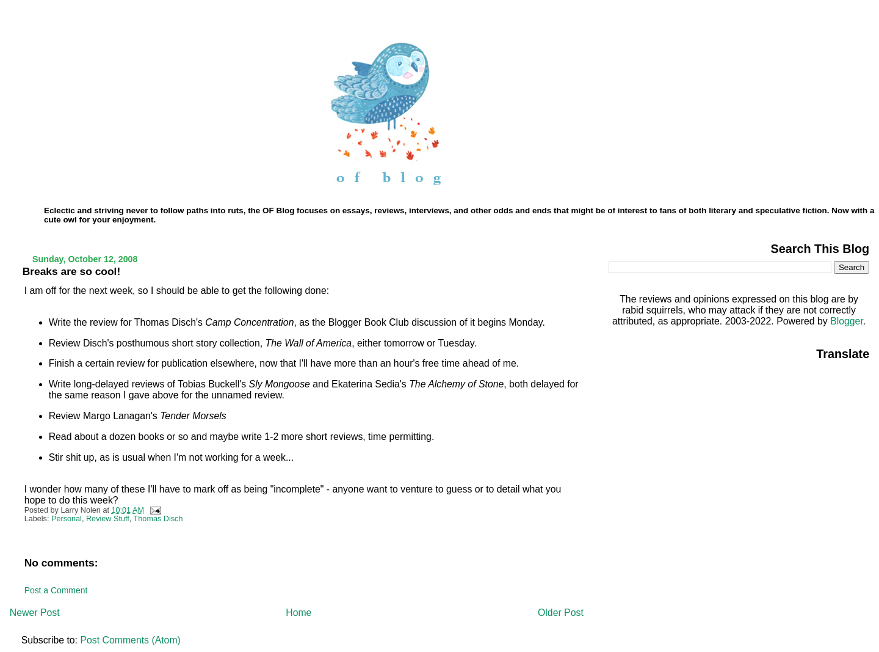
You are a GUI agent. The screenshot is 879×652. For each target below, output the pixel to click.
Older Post (561, 612)
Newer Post (35, 612)
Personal (66, 519)
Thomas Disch (158, 519)
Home (298, 612)
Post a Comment (56, 590)
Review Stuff (107, 519)
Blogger (846, 321)
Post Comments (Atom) (130, 640)
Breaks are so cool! (72, 271)
